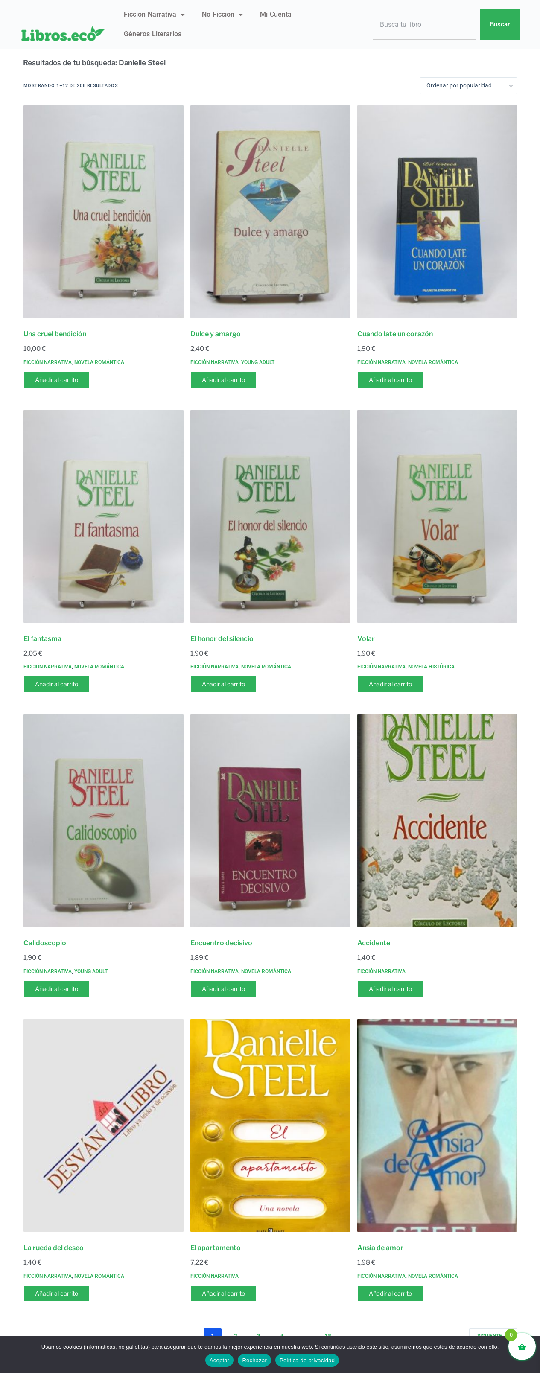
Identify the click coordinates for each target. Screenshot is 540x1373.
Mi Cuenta (276, 14)
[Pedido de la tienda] (468, 85)
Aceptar (220, 1360)
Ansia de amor (380, 1248)
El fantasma (42, 639)
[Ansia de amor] (437, 1125)
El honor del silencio (222, 639)
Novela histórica (431, 667)
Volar (366, 639)
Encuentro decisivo (221, 943)
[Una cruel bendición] (103, 211)
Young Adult (257, 362)
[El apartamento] (270, 1125)
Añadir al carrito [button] (56, 379)
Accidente (373, 943)
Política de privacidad (307, 1360)
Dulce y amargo (215, 334)
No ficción (222, 14)
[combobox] (425, 24)
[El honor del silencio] (270, 516)
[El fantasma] (103, 516)
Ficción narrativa (154, 14)
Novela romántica (99, 362)
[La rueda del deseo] (103, 1125)
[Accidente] (437, 820)
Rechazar (254, 1360)
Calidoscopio (44, 943)
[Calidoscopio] (103, 820)
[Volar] (437, 516)
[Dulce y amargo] (270, 211)
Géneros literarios (152, 34)
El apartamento (215, 1248)
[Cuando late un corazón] (437, 211)
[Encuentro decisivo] (270, 820)
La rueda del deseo (53, 1248)
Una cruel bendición (54, 334)
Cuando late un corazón (395, 334)
